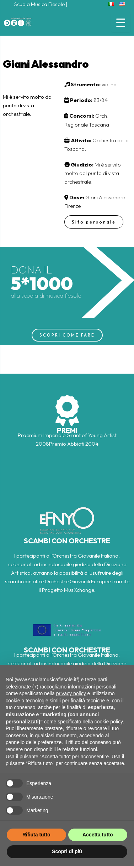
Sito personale (94, 222)
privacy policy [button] (71, 693)
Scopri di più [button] (67, 851)
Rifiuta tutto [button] (36, 834)
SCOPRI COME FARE (67, 335)
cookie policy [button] (109, 721)
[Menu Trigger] (120, 22)
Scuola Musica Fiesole (39, 4)
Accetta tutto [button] (97, 834)
